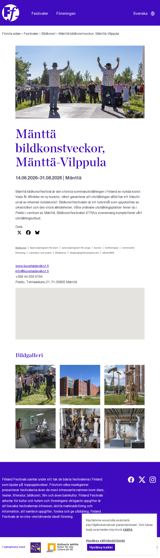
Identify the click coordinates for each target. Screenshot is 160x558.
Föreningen (66, 13)
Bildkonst (48, 33)
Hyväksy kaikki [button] (101, 547)
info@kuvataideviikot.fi (32, 271)
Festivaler (40, 13)
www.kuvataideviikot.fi (32, 266)
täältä (127, 529)
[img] (131, 480)
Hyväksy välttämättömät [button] (105, 540)
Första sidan (11, 33)
